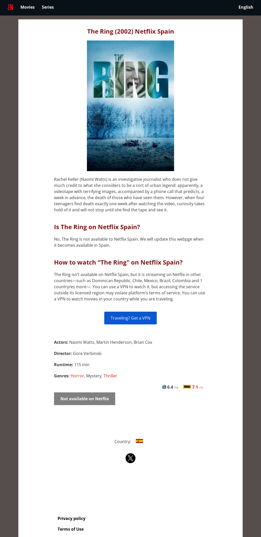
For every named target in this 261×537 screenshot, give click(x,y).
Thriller (110, 376)
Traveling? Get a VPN (130, 318)
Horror (77, 376)
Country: (130, 441)
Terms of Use (71, 529)
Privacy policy (71, 518)
